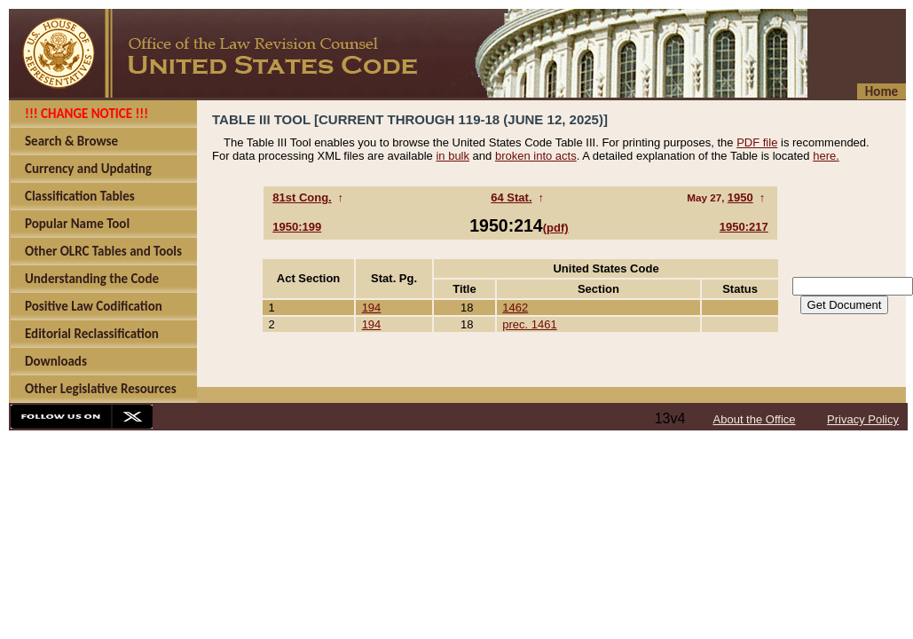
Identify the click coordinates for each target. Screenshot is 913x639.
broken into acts (536, 155)
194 (372, 307)
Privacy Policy (863, 419)
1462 (515, 307)
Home (881, 91)
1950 (740, 197)
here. (826, 155)
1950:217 (744, 226)
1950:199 (296, 226)
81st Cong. (301, 197)
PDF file (756, 142)
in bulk (452, 155)
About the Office (754, 419)
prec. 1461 (529, 324)
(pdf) (556, 227)
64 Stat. (511, 197)
